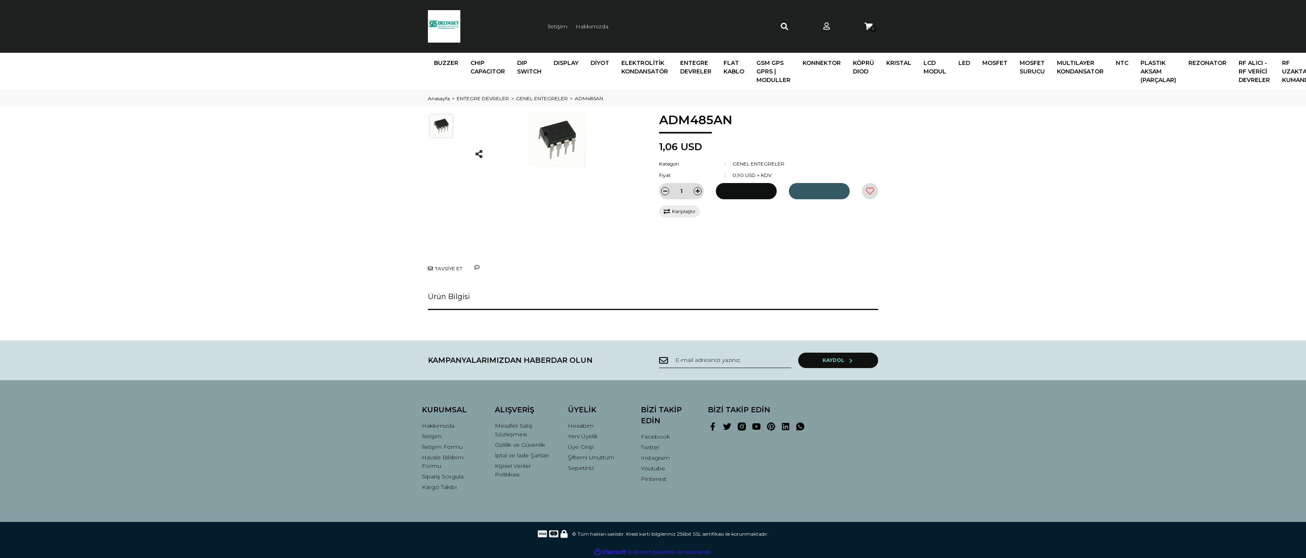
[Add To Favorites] (870, 191)
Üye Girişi (580, 446)
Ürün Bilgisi (449, 296)
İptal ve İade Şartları (522, 455)
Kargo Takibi (439, 487)
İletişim (557, 26)
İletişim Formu (442, 446)
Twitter (650, 447)
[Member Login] (826, 26)
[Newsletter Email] (738, 360)
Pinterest (653, 479)
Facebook (655, 436)
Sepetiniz (581, 468)
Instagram (655, 457)
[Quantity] (681, 191)
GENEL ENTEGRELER (758, 164)
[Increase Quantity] (698, 191)
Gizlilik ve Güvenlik (520, 444)
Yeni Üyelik (583, 436)
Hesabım (581, 425)
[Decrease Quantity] (665, 191)
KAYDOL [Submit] (852, 360)
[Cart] (868, 26)
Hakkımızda (592, 26)
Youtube (653, 468)
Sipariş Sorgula (443, 476)
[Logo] (444, 26)
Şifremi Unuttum (591, 457)
